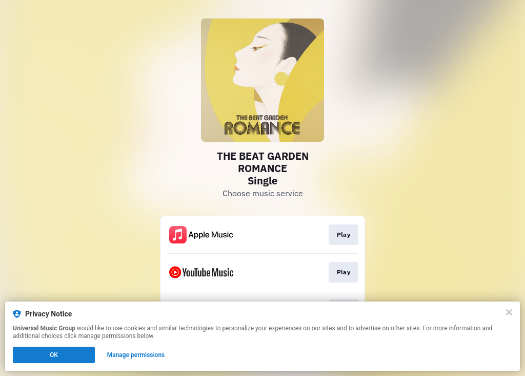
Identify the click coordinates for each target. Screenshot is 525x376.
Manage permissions (136, 355)
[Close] (509, 312)
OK (54, 355)
